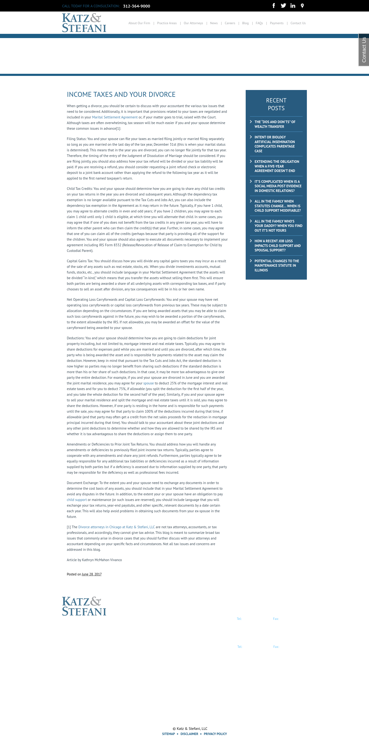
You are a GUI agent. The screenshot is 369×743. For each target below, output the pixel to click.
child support (77, 499)
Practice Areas (167, 23)
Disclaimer (189, 734)
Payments (277, 23)
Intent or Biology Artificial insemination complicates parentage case (275, 144)
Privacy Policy (215, 734)
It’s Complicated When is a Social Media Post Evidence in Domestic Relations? (278, 186)
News (214, 23)
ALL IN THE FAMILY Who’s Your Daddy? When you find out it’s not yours (278, 226)
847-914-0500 (256, 646)
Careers (230, 23)
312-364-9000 (136, 6)
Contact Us (298, 23)
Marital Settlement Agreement (115, 117)
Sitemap (168, 734)
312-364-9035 (293, 618)
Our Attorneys (193, 23)
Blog (245, 23)
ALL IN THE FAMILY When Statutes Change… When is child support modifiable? (278, 206)
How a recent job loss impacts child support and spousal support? (278, 245)
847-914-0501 (293, 646)
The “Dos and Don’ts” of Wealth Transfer (275, 124)
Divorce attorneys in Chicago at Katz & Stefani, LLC (116, 527)
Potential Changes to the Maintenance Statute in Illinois (277, 265)
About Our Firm (139, 23)
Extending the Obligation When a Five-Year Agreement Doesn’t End (277, 166)
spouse (148, 383)
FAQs (259, 23)
